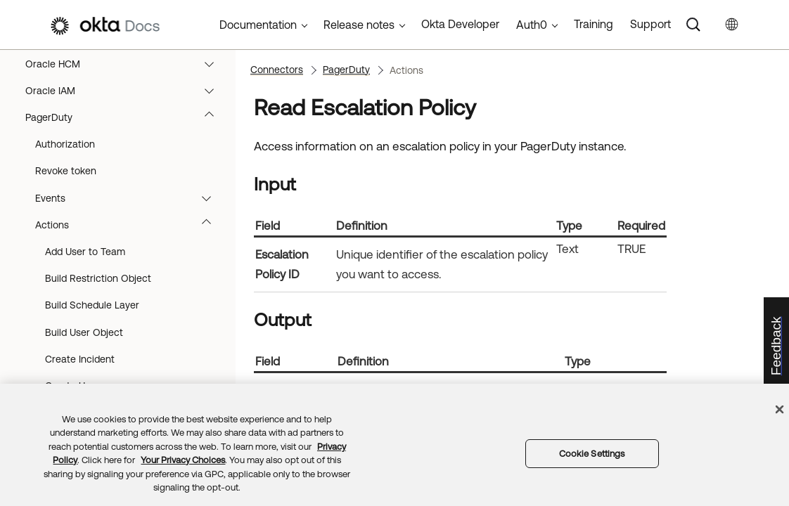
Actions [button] (129, 369)
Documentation (258, 24)
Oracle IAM (126, 234)
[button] (212, 73)
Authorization (65, 288)
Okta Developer (460, 24)
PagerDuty (126, 261)
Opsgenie (126, 180)
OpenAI (126, 154)
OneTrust (126, 127)
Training (593, 24)
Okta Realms (126, 73)
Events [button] (129, 342)
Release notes (358, 24)
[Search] (693, 24)
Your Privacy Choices (183, 460)
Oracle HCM (126, 208)
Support (650, 24)
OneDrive (126, 100)
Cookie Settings (592, 453)
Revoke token (65, 314)
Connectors (276, 69)
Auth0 (531, 24)
